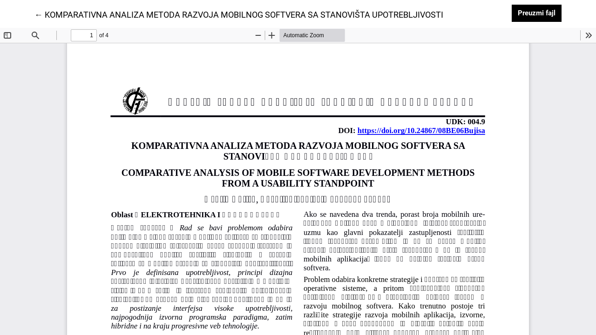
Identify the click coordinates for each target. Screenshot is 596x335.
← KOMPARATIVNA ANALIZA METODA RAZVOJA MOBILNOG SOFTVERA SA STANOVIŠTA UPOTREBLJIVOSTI (238, 14)
